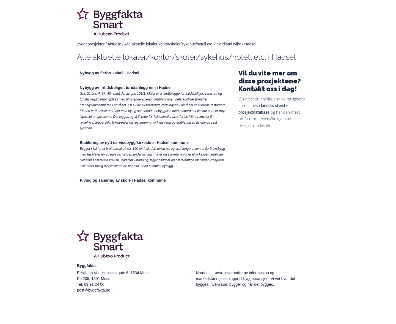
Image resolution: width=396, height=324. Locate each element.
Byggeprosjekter (91, 44)
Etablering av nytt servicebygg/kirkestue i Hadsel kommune (134, 142)
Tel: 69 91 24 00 (91, 284)
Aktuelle (114, 44)
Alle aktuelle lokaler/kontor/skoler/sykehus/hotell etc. (168, 44)
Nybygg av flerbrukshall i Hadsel (109, 73)
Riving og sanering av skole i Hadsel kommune (123, 180)
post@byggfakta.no (93, 290)
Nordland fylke (228, 44)
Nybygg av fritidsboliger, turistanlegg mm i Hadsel (126, 87)
